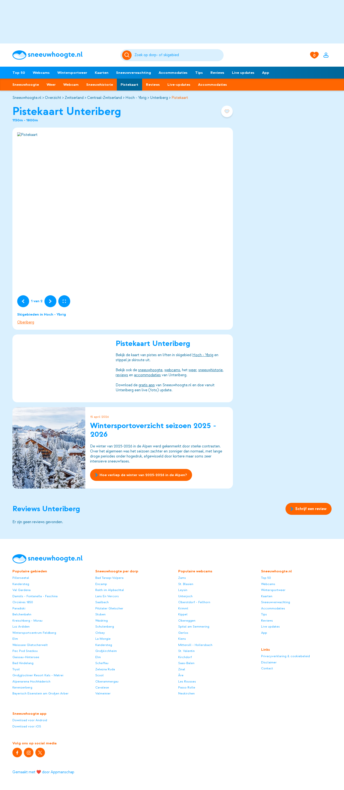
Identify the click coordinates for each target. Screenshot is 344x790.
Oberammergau (106, 681)
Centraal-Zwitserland (104, 97)
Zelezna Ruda (105, 669)
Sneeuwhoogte (25, 84)
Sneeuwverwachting (133, 72)
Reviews (217, 72)
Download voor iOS (26, 726)
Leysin (182, 590)
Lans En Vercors (107, 596)
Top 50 (18, 72)
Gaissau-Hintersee (25, 657)
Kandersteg (20, 584)
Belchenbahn (21, 614)
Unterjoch (185, 596)
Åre (180, 675)
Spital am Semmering (193, 626)
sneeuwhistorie (210, 370)
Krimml (183, 608)
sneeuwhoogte (150, 370)
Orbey (100, 633)
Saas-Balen (186, 663)
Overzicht (53, 97)
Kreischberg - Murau (27, 620)
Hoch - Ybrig (135, 97)
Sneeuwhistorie (99, 84)
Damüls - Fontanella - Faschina (35, 596)
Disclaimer (269, 662)
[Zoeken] (178, 55)
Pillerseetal (20, 578)
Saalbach (102, 602)
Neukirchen (186, 693)
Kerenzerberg (22, 687)
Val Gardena (21, 590)
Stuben (100, 614)
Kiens (182, 639)
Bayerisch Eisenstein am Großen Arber (40, 693)
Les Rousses (187, 681)
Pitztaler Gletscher (109, 608)
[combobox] (178, 55)
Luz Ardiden (21, 626)
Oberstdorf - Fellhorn (194, 602)
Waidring (101, 620)
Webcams (41, 72)
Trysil (16, 669)
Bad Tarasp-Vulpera (109, 578)
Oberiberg (25, 322)
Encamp (101, 584)
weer (192, 370)
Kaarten (101, 72)
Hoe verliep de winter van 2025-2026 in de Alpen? (141, 475)
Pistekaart (129, 84)
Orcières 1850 (22, 602)
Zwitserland (74, 97)
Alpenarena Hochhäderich (31, 681)
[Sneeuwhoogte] (64, 55)
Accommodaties (173, 72)
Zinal (181, 669)
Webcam (71, 84)
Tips (199, 72)
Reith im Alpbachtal (109, 590)
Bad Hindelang (22, 663)
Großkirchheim (106, 651)
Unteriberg (159, 97)
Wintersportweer (72, 72)
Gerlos (183, 633)
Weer (51, 84)
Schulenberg (104, 626)
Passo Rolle (186, 687)
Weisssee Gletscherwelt (30, 645)
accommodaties (147, 375)
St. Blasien (185, 584)
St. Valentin (186, 651)
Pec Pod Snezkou (25, 651)
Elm (15, 639)
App (265, 72)
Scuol (99, 675)
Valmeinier (103, 693)
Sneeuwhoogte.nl (26, 97)
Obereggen (186, 620)
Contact (267, 668)
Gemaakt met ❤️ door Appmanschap (43, 772)
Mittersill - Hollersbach (195, 645)
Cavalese (102, 687)
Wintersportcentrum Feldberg (34, 633)
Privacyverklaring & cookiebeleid (285, 656)
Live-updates (178, 84)
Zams (182, 578)
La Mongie (103, 639)
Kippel (183, 614)
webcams (172, 370)
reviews (122, 375)
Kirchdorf (185, 657)
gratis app (147, 385)
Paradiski (18, 608)
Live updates (243, 72)
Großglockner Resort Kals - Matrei (37, 675)
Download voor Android (29, 720)
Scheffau (101, 663)
